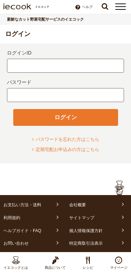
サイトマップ (81, 217)
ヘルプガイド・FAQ (22, 230)
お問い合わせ (16, 243)
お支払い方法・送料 (22, 204)
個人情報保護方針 (86, 230)
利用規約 (11, 217)
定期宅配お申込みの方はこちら (65, 149)
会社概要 (77, 204)
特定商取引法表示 (86, 243)
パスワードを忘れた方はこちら (65, 139)
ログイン (65, 117)
